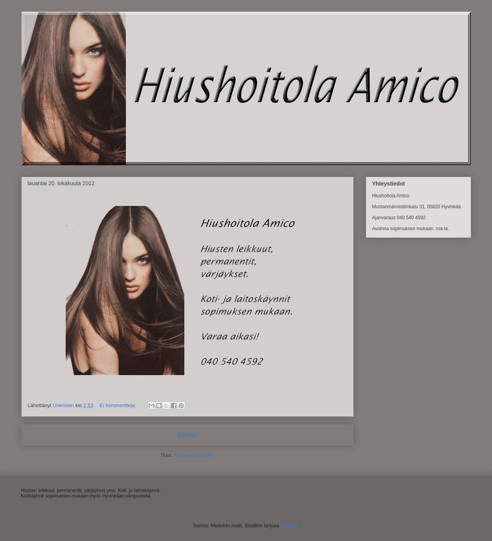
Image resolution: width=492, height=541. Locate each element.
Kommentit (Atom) (194, 455)
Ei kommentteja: (119, 405)
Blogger (289, 525)
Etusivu (187, 434)
